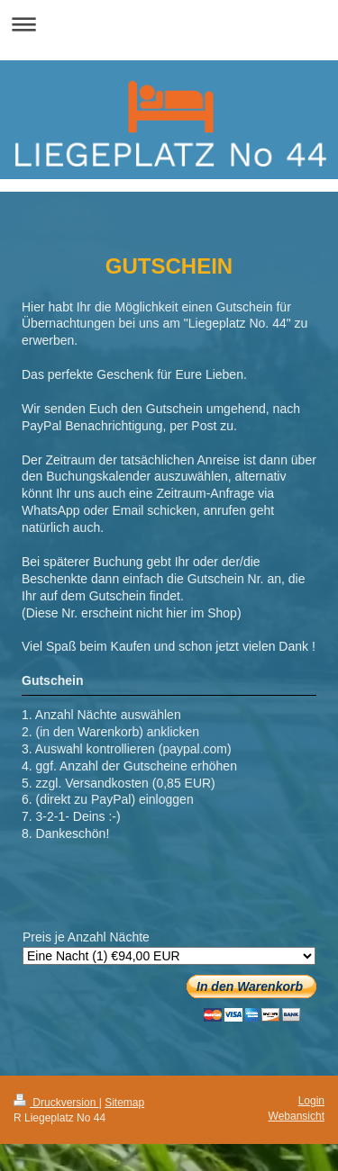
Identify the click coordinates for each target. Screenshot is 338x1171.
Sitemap (124, 1102)
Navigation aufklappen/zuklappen (169, 24)
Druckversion (56, 1102)
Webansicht (296, 1116)
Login (311, 1100)
